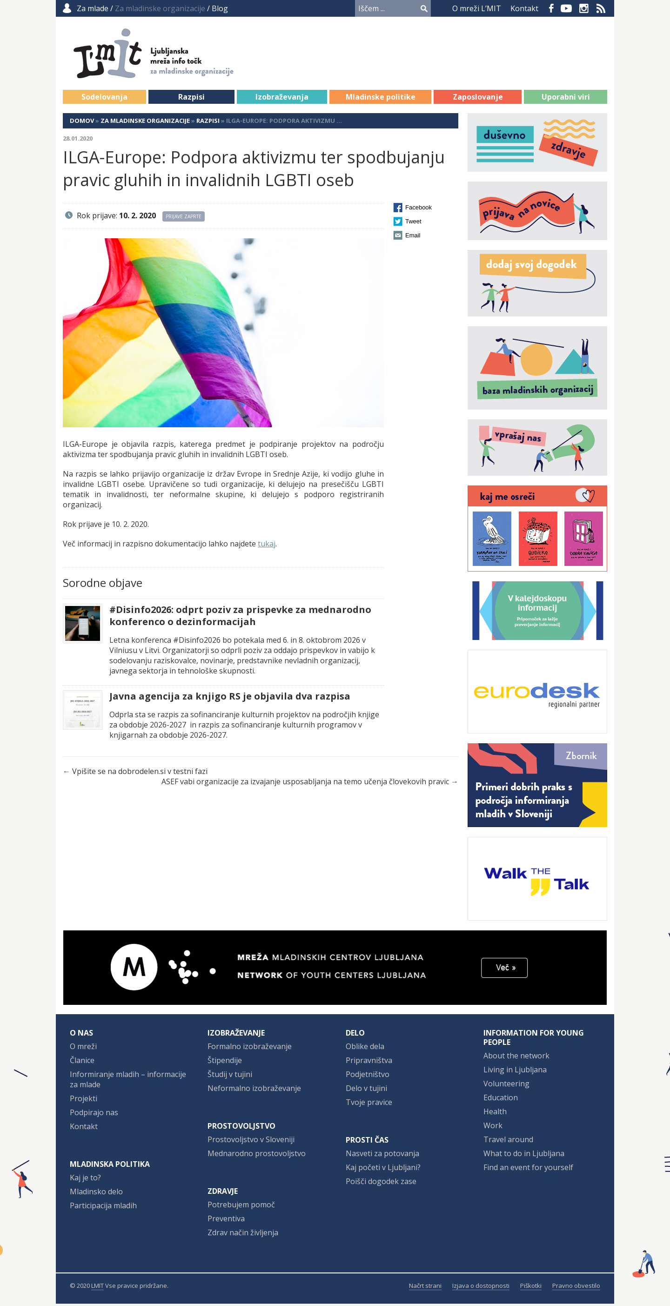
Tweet (413, 223)
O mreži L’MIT (476, 8)
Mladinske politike (380, 99)
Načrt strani (425, 1288)
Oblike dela (365, 1048)
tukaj (266, 546)
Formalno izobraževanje (250, 1048)
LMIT (97, 1288)
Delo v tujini (366, 1090)
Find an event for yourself (528, 1170)
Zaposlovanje (478, 99)
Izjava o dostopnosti (480, 1288)
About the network (516, 1058)
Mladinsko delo (96, 1194)
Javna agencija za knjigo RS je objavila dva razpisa (229, 699)
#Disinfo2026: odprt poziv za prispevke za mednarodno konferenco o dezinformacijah (240, 618)
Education (500, 1100)
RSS (601, 8)
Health (495, 1114)
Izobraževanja (281, 99)
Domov (82, 123)
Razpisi (191, 99)
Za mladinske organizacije (145, 123)
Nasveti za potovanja (382, 1156)
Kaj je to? (85, 1180)
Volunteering (506, 1086)
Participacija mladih (103, 1208)
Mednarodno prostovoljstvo (257, 1156)
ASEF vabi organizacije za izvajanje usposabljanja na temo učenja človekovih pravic (305, 784)
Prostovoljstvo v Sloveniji (251, 1142)
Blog (220, 8)
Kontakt (524, 8)
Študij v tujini (230, 1076)
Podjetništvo (367, 1076)
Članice (82, 1062)
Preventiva (226, 1221)
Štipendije (225, 1062)
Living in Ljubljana (515, 1072)
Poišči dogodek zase (381, 1183)
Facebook (551, 8)
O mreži (83, 1048)
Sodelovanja (104, 99)
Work (492, 1128)
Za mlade (92, 8)
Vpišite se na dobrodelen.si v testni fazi (140, 773)
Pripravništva (369, 1062)
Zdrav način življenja (243, 1235)
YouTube (566, 8)
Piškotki (531, 1288)
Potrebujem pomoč (241, 1207)
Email (413, 237)
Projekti (83, 1101)
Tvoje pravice (369, 1104)
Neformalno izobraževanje (254, 1090)
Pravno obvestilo (576, 1288)
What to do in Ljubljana (523, 1156)
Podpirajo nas (94, 1115)
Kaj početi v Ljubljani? (383, 1170)
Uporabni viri (566, 99)
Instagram (584, 8)
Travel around (508, 1142)
